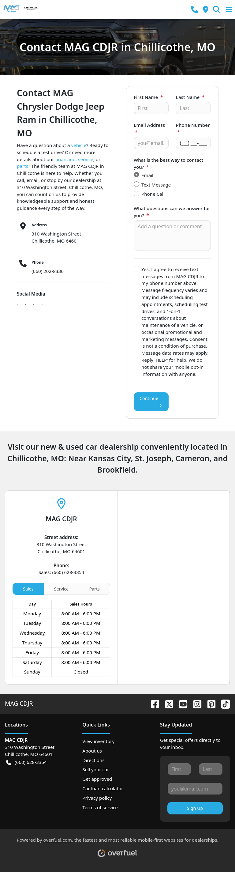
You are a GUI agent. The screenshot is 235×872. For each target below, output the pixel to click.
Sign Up (195, 808)
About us (92, 751)
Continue (151, 401)
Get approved (97, 779)
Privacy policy (97, 798)
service (85, 159)
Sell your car (95, 769)
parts (22, 166)
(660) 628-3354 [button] (26, 762)
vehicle (78, 145)
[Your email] (151, 143)
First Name (148, 97)
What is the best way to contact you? (168, 163)
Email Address (149, 128)
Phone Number (193, 128)
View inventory (98, 741)
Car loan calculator (102, 788)
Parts (94, 589)
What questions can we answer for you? (172, 211)
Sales (28, 589)
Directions (93, 760)
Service (61, 589)
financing (65, 159)
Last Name (190, 97)
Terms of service (100, 807)
